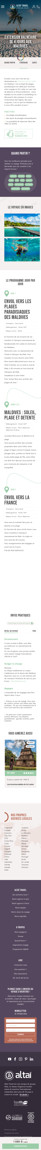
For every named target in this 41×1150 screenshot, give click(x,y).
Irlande (7, 865)
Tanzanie (25, 865)
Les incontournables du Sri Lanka (20, 784)
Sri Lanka (25, 862)
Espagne (7, 851)
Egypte (7, 849)
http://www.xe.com (18, 681)
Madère (24, 835)
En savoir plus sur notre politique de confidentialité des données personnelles (20, 1039)
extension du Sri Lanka (26, 81)
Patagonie (25, 851)
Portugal (24, 857)
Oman (23, 849)
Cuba (6, 843)
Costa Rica (8, 841)
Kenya (23, 830)
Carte (34, 62)
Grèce (6, 857)
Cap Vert (8, 835)
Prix (34, 631)
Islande (7, 867)
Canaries (7, 833)
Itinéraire (23, 62)
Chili (6, 838)
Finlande (7, 854)
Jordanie (24, 828)
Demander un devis (20, 1146)
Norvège (24, 846)
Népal (23, 843)
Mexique (24, 841)
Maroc (24, 838)
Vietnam (24, 867)
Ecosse (7, 846)
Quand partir (9, 62)
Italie (6, 870)
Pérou (23, 854)
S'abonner (20, 1034)
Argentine (8, 828)
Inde (6, 859)
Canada (7, 830)
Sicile (23, 859)
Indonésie (8, 862)
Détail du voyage (11, 631)
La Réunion (26, 833)
